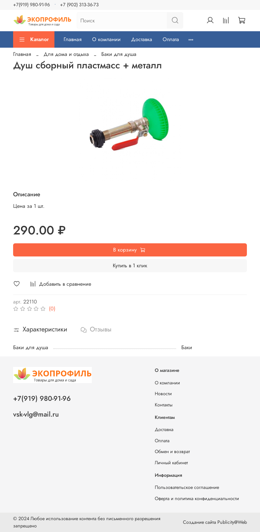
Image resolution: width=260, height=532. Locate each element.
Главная (73, 39)
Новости (163, 393)
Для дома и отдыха (66, 54)
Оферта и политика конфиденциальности (197, 498)
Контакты (163, 404)
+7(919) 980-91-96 (31, 4)
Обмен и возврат (172, 451)
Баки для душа (118, 54)
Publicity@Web (232, 522)
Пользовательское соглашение (187, 487)
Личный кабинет (171, 462)
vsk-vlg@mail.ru (36, 414)
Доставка (141, 39)
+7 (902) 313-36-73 (79, 4)
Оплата (171, 39)
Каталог (34, 39)
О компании (106, 39)
